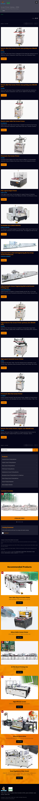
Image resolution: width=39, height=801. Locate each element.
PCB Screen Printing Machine (8, 468)
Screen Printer (18, 551)
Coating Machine (7, 552)
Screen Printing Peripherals (7, 481)
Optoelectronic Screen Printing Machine (10, 471)
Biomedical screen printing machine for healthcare (12, 474)
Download (5, 532)
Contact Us (16, 552)
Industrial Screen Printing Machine (9, 458)
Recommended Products (19, 566)
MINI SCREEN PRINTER (7, 484)
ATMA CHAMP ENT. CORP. (13, 796)
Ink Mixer (12, 552)
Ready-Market (12, 798)
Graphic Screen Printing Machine (9, 461)
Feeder (33, 551)
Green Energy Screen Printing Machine (10, 477)
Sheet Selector (29, 551)
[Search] (17, 449)
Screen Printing (23, 551)
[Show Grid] (36, 18)
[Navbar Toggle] (36, 2)
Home (4, 10)
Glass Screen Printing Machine (8, 465)
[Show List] (37, 18)
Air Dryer (2, 552)
